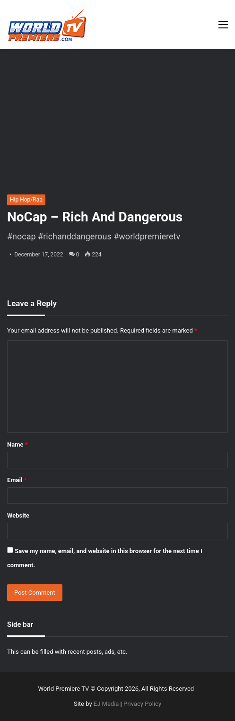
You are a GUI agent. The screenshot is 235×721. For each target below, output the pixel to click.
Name (17, 444)
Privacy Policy (142, 703)
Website (18, 515)
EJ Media (106, 703)
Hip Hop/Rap (26, 199)
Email (17, 480)
